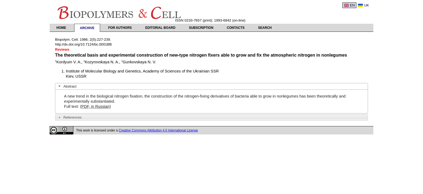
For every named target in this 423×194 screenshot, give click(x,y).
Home (61, 28)
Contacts (236, 28)
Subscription (201, 28)
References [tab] (69, 117)
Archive (87, 28)
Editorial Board (160, 28)
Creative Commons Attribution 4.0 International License (158, 130)
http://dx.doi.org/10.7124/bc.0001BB (83, 44)
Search (265, 28)
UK (366, 5)
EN (352, 5)
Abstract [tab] (67, 86)
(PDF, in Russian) (95, 106)
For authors (120, 28)
